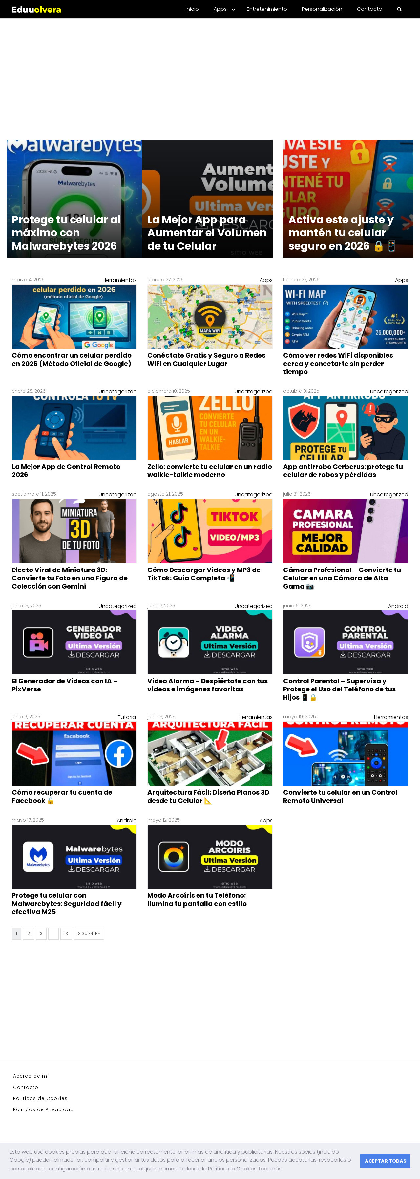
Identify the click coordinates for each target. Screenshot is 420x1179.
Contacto (369, 9)
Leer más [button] (270, 1168)
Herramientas (120, 280)
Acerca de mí (31, 1076)
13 (66, 933)
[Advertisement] (210, 75)
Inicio (192, 9)
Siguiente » (89, 933)
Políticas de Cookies (40, 1098)
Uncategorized (118, 391)
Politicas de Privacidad (43, 1109)
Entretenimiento (267, 9)
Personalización (322, 9)
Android (398, 606)
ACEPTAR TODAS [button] (385, 1161)
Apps (220, 9)
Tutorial (127, 717)
